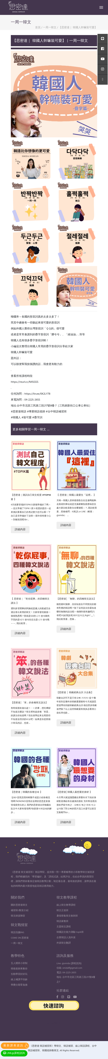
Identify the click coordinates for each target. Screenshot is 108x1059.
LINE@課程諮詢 (14, 1053)
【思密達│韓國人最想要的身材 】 (74, 792)
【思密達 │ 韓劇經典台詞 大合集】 (75, 692)
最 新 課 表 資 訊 (13, 1045)
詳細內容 (20, 529)
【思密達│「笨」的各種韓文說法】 (29, 702)
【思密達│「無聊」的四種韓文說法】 (76, 598)
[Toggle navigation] (101, 7)
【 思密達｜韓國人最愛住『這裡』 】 (76, 495)
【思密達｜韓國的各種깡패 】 (26, 792)
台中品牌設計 (54, 1023)
